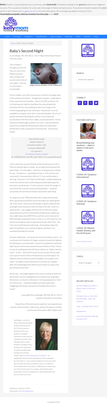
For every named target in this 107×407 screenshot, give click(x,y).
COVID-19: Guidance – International (87, 175)
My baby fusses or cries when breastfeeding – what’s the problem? (86, 298)
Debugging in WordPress (31, 11)
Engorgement (81, 311)
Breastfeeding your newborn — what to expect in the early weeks (85, 146)
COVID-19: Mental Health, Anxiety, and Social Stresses (85, 230)
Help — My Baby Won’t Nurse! (87, 306)
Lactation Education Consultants (34, 355)
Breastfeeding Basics (26, 391)
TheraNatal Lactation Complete (36, 154)
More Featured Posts (84, 241)
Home (13, 43)
